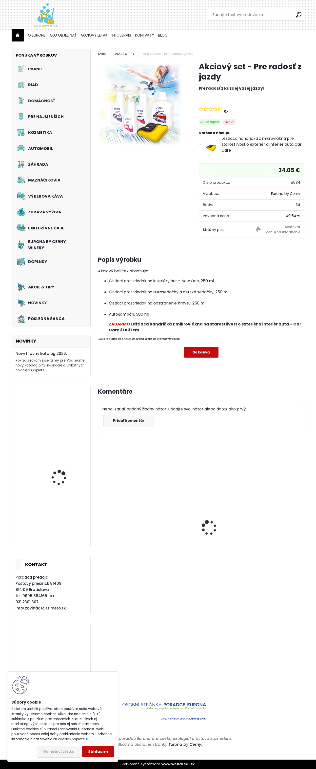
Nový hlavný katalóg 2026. (41, 353)
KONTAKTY (144, 35)
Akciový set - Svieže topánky (61, 420)
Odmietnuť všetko (58, 751)
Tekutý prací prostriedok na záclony (66, 478)
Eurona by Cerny (185, 744)
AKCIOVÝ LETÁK (94, 35)
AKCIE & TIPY (124, 53)
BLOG (163, 35)
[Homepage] (18, 35)
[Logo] (45, 14)
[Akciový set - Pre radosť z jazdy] (140, 103)
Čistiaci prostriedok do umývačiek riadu (194, 547)
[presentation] (101, 519)
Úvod (102, 53)
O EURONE (36, 35)
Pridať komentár (129, 420)
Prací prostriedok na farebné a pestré (271, 562)
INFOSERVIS (121, 35)
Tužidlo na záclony (60, 516)
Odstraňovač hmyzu (121, 569)
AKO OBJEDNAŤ (63, 35)
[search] (298, 15)
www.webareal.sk (178, 764)
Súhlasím (98, 751)
